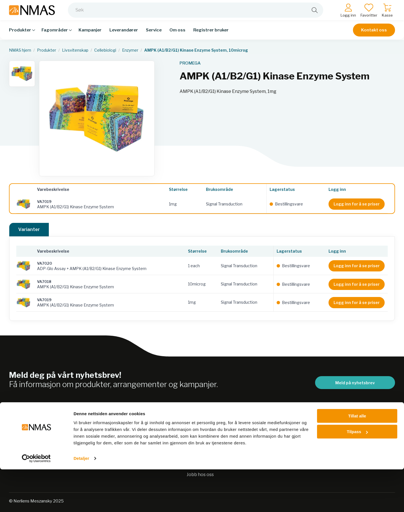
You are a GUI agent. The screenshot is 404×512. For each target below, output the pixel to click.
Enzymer (130, 50)
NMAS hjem (20, 50)
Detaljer (81, 501)
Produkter (46, 50)
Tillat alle (357, 458)
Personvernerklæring (210, 441)
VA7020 (44, 263)
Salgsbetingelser (293, 430)
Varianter (29, 229)
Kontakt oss (374, 34)
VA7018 (44, 281)
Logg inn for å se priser (357, 204)
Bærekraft (198, 430)
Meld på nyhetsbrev (355, 382)
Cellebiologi (105, 50)
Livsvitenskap (75, 50)
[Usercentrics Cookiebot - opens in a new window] (36, 501)
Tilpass (357, 474)
